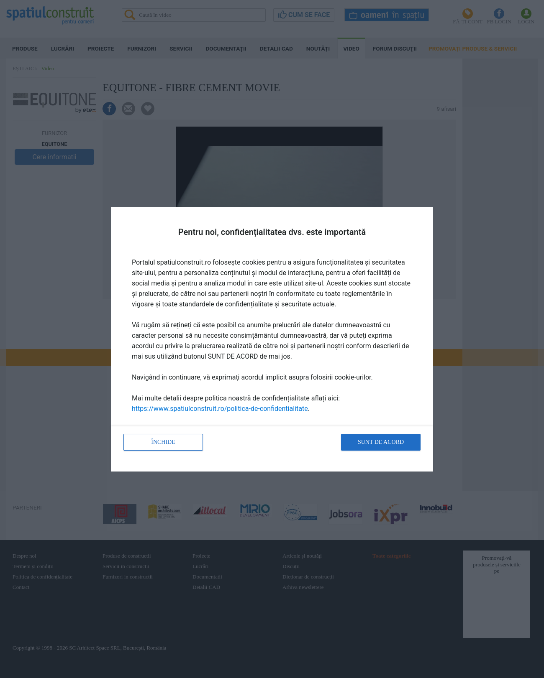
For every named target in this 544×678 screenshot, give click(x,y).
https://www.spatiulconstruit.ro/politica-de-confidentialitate (220, 409)
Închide (163, 442)
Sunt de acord (381, 442)
